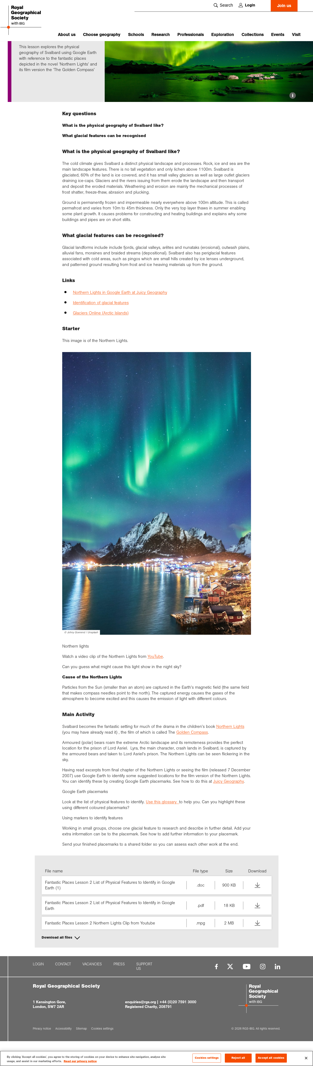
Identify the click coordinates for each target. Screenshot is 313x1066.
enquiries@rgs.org (140, 1027)
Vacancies (92, 989)
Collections (253, 34)
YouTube (155, 681)
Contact (63, 989)
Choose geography (101, 34)
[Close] (306, 1058)
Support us (144, 991)
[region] (156, 1058)
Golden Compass (192, 757)
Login (247, 5)
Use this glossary (162, 826)
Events (277, 34)
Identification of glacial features (101, 327)
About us (67, 34)
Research (160, 34)
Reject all (238, 1058)
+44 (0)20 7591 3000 (177, 1027)
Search (223, 5)
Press (119, 989)
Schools (136, 34)
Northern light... (74, 49)
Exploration (222, 34)
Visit (296, 34)
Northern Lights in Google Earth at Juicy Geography (120, 317)
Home (23, 49)
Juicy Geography (228, 806)
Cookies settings (207, 1058)
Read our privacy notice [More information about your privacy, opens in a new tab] (80, 1061)
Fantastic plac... (49, 49)
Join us (284, 5)
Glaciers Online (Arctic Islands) (101, 337)
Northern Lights (230, 751)
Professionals (190, 34)
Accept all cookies (271, 1058)
